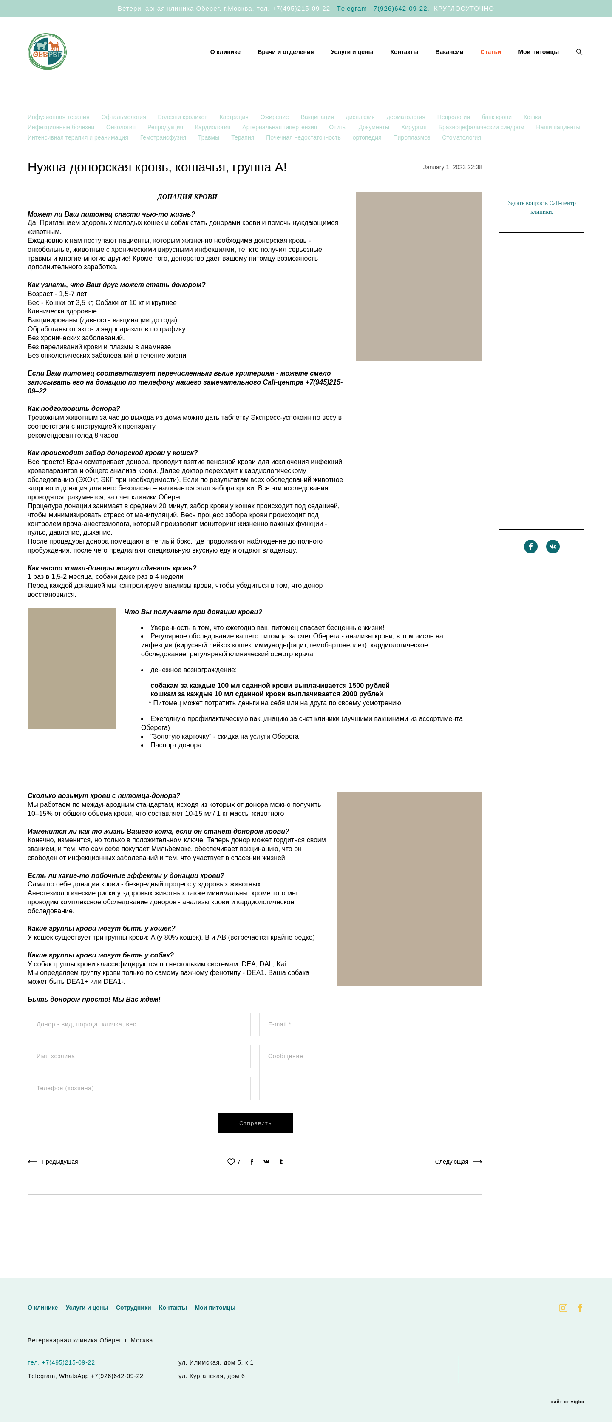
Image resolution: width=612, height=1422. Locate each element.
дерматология (407, 141)
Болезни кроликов (184, 141)
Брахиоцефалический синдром (482, 151)
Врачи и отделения (286, 63)
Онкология (121, 151)
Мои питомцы (538, 63)
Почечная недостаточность (304, 161)
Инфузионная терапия (59, 141)
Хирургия (414, 151)
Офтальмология (124, 141)
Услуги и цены (352, 63)
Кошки (532, 141)
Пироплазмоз (412, 161)
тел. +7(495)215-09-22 (293, 8)
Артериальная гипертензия (280, 151)
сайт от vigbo (567, 1402)
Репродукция (166, 151)
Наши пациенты (558, 151)
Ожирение (276, 141)
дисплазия (361, 141)
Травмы (209, 161)
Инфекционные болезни (62, 151)
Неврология (454, 141)
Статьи (491, 63)
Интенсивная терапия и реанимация (79, 161)
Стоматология (461, 161)
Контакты (404, 63)
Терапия (243, 161)
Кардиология (213, 151)
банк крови (497, 141)
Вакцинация (318, 141)
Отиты (338, 151)
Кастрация (235, 141)
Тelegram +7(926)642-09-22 (382, 8)
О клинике (225, 63)
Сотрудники (133, 1308)
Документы (375, 151)
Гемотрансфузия (164, 161)
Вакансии (449, 63)
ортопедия (368, 161)
